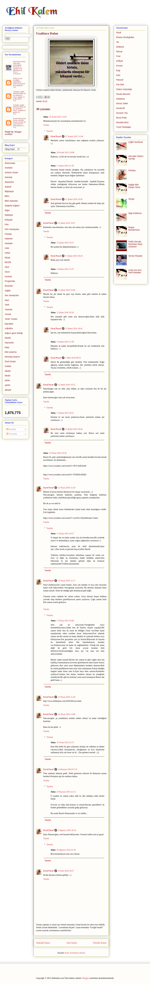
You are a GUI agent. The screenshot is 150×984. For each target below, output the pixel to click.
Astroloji (8, 177)
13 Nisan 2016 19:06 (65, 621)
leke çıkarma (10, 352)
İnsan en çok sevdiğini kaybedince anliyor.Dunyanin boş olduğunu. (19, 81)
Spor (7, 300)
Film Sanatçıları (12, 229)
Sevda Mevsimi (123, 94)
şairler (7, 385)
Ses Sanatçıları (12, 295)
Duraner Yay (122, 113)
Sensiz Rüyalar (135, 256)
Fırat (118, 56)
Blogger (85, 978)
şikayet (8, 390)
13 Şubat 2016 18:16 (65, 312)
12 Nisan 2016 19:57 (65, 533)
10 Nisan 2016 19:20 (57, 453)
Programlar (10, 281)
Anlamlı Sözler (11, 172)
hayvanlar (9, 342)
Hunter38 (120, 108)
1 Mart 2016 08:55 (73, 358)
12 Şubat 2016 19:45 (74, 199)
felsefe (8, 338)
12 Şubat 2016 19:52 (66, 385)
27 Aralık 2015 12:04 (74, 136)
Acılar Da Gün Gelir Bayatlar (135, 271)
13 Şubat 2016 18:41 (74, 328)
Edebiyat (9, 215)
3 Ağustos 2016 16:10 (67, 830)
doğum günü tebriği (14, 333)
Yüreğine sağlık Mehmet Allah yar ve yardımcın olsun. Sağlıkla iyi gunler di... (19, 108)
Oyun (7, 272)
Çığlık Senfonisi (135, 142)
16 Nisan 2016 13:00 (66, 714)
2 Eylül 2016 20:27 (66, 871)
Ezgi (118, 70)
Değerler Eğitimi (12, 205)
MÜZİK (8, 262)
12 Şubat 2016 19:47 (66, 223)
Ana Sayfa (71, 942)
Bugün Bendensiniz (134, 228)
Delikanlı (120, 47)
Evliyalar (9, 220)
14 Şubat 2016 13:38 (65, 342)
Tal (117, 42)
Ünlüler (8, 366)
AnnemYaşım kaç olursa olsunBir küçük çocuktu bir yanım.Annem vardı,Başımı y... (19, 122)
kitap (7, 347)
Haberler (9, 238)
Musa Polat (121, 117)
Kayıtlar (11, 429)
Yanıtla (46, 125)
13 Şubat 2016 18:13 (65, 243)
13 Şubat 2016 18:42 (74, 429)
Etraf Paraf (56, 136)
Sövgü (131, 199)
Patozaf (119, 80)
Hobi (7, 248)
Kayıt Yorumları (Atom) (75, 953)
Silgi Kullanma (135, 213)
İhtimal (119, 51)
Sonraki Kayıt (43, 942)
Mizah (7, 257)
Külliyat (119, 61)
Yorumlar (12, 434)
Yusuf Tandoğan (123, 127)
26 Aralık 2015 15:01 (58, 117)
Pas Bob (120, 84)
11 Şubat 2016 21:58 (65, 166)
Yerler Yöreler (11, 319)
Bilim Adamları (11, 201)
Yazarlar (8, 309)
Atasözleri (9, 182)
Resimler (9, 286)
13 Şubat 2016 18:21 (65, 413)
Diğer (7, 210)
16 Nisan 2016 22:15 (65, 742)
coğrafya (9, 328)
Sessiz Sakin (122, 103)
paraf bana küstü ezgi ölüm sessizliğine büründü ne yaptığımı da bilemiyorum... (19, 66)
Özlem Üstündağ (124, 89)
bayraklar (9, 324)
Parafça (132, 170)
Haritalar (9, 243)
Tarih (7, 305)
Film (7, 224)
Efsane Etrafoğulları (125, 37)
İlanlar (7, 375)
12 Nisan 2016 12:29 (66, 488)
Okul (7, 267)
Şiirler (7, 380)
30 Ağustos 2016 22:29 (66, 850)
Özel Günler (10, 361)
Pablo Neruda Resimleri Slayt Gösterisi (135, 244)
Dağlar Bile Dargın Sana (134, 185)
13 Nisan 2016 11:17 (66, 581)
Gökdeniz (120, 99)
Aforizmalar (10, 163)
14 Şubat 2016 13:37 (65, 269)
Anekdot (8, 168)
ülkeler (8, 371)
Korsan (119, 65)
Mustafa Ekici (122, 122)
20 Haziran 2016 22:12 (66, 792)
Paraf (118, 32)
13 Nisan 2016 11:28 (66, 697)
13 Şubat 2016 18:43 (74, 256)
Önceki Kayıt (99, 942)
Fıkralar (8, 234)
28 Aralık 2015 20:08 (65, 152)
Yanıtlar (49, 131)
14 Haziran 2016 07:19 (67, 769)
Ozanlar (8, 276)
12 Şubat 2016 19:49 (66, 290)
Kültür (7, 253)
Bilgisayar (9, 191)
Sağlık (8, 290)
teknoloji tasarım (12, 357)
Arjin (118, 75)
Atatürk (8, 187)
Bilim (7, 196)
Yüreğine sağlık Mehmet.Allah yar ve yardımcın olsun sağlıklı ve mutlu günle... (19, 95)
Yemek (8, 314)
